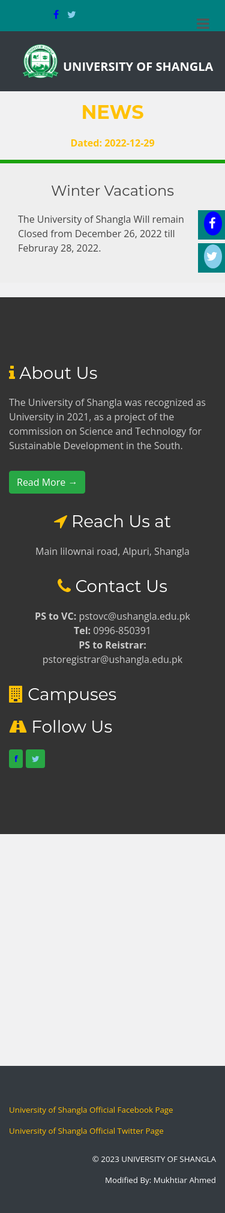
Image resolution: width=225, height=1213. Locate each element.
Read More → (47, 482)
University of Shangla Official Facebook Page (91, 1109)
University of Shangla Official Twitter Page (86, 1130)
